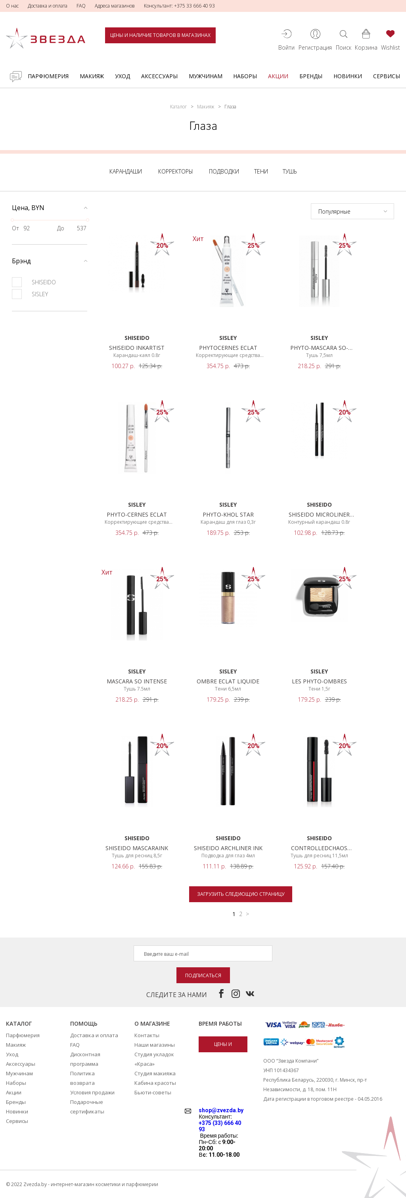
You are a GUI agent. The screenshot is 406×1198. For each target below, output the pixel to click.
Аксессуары (159, 76)
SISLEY (30, 294)
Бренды (310, 76)
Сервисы (386, 76)
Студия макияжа (155, 1073)
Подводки (224, 171)
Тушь (290, 171)
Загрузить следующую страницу (240, 894)
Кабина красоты (155, 1082)
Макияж (92, 76)
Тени (261, 171)
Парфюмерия (48, 76)
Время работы (220, 1023)
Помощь (84, 1023)
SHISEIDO (34, 282)
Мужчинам (205, 76)
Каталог (178, 106)
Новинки (347, 76)
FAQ (81, 5)
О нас (12, 5)
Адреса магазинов (115, 5)
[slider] (12, 220)
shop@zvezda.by (221, 1110)
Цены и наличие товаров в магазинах (160, 35)
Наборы (245, 76)
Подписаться (203, 975)
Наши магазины (154, 1044)
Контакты (146, 1035)
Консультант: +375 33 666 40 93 (179, 5)
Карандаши (125, 171)
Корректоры (175, 171)
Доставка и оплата (47, 5)
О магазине (152, 1023)
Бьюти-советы (152, 1092)
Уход (122, 76)
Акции (278, 76)
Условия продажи (92, 1092)
